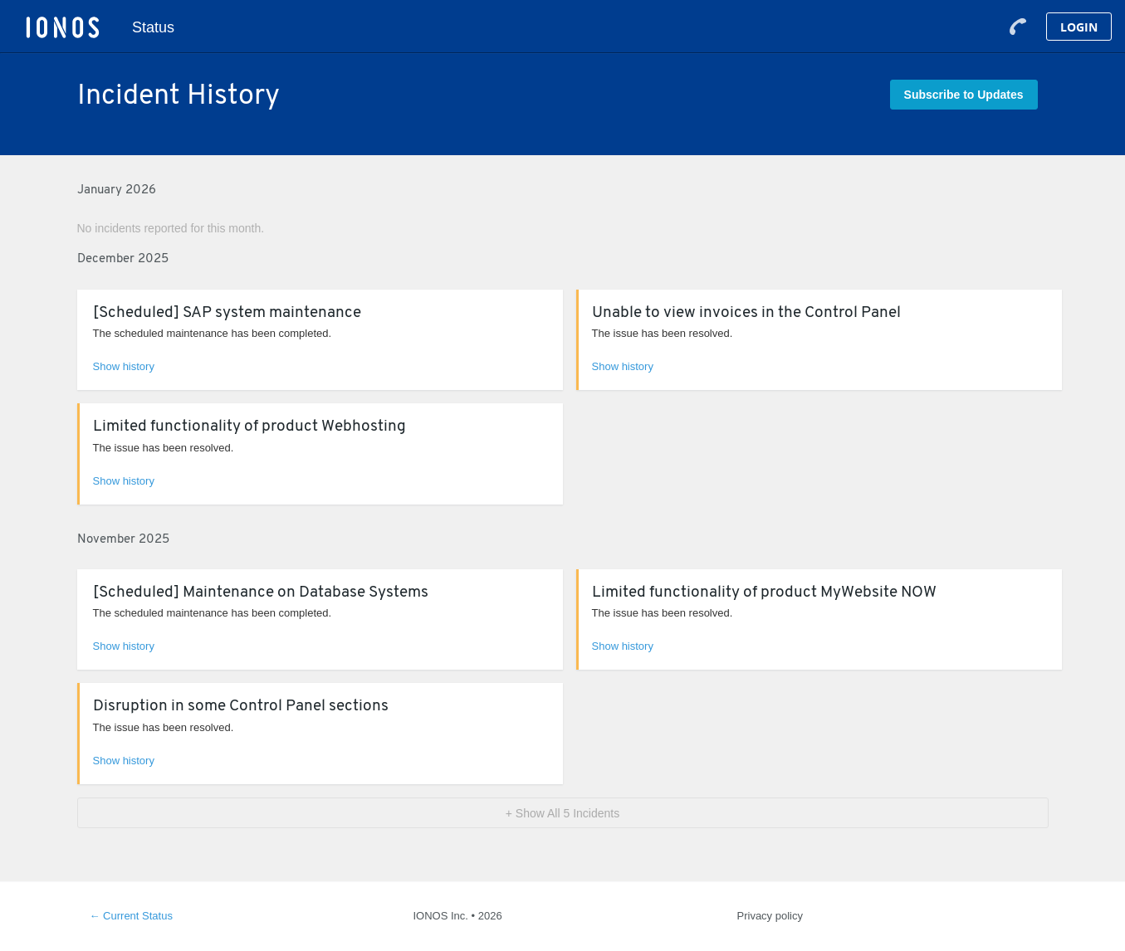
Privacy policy (770, 916)
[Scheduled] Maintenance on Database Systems (260, 593)
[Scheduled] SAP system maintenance (227, 313)
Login (1079, 27)
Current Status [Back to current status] (131, 916)
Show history (123, 366)
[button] (964, 95)
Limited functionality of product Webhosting (249, 427)
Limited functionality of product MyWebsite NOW (764, 593)
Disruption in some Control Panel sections (241, 706)
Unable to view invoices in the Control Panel (746, 313)
